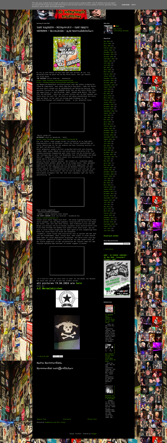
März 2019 (107, 211)
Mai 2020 (107, 182)
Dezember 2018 (109, 217)
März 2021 (107, 165)
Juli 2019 (107, 202)
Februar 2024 (108, 100)
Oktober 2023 (108, 109)
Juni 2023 (107, 117)
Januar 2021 (108, 169)
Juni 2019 (107, 204)
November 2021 (109, 152)
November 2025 (109, 54)
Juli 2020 (107, 178)
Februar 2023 (108, 126)
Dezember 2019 (109, 191)
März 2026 (107, 46)
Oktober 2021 (108, 154)
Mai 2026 (107, 41)
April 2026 (107, 43)
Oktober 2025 (108, 56)
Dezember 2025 (109, 52)
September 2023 (109, 111)
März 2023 (107, 124)
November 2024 (109, 80)
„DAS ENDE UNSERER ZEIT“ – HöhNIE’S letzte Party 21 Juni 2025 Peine (110, 314)
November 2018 (109, 219)
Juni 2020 (107, 180)
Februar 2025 (108, 74)
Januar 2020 (108, 189)
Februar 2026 (108, 48)
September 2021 (109, 156)
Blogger (94, 433)
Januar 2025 (108, 76)
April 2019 (107, 209)
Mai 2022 (107, 146)
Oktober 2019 (108, 196)
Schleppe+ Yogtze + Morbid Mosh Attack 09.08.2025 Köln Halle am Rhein (110, 352)
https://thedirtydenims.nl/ (48, 218)
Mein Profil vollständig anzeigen (121, 29)
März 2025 (107, 72)
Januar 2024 (108, 102)
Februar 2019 (108, 213)
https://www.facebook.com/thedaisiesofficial (55, 80)
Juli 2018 (107, 228)
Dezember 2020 (109, 172)
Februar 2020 (108, 187)
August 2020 (108, 176)
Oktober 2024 (108, 82)
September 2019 (109, 198)
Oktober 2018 (108, 222)
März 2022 (107, 150)
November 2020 (109, 174)
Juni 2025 (107, 65)
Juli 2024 (107, 89)
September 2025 (109, 59)
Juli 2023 (107, 115)
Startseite (67, 419)
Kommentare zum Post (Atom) (55, 422)
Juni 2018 (107, 230)
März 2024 (107, 98)
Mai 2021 (107, 161)
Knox (117, 26)
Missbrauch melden (111, 236)
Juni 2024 (107, 91)
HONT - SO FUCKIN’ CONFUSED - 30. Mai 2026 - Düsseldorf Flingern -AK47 (116, 257)
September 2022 (109, 137)
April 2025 (107, 69)
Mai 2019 (107, 206)
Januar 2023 (108, 128)
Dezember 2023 (109, 104)
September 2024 (109, 85)
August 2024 (108, 87)
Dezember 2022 (109, 130)
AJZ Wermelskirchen (49, 288)
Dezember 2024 (109, 78)
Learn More (126, 5)
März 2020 (107, 185)
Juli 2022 (107, 141)
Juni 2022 (107, 143)
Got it (134, 5)
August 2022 (108, 139)
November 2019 (109, 193)
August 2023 (108, 113)
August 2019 (108, 200)
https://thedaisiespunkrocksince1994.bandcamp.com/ (57, 82)
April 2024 (107, 96)
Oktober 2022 (108, 135)
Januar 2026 (108, 50)
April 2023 (107, 122)
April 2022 (107, 148)
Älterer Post (92, 419)
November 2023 (109, 106)
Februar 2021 (108, 167)
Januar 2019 (108, 215)
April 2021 (107, 163)
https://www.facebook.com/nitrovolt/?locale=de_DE (57, 139)
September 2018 (109, 224)
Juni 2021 (107, 159)
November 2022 (109, 132)
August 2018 (108, 226)
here (79, 283)
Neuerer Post (41, 419)
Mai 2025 (107, 67)
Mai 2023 (107, 119)
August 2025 (108, 61)
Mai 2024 (107, 93)
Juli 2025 (107, 63)
